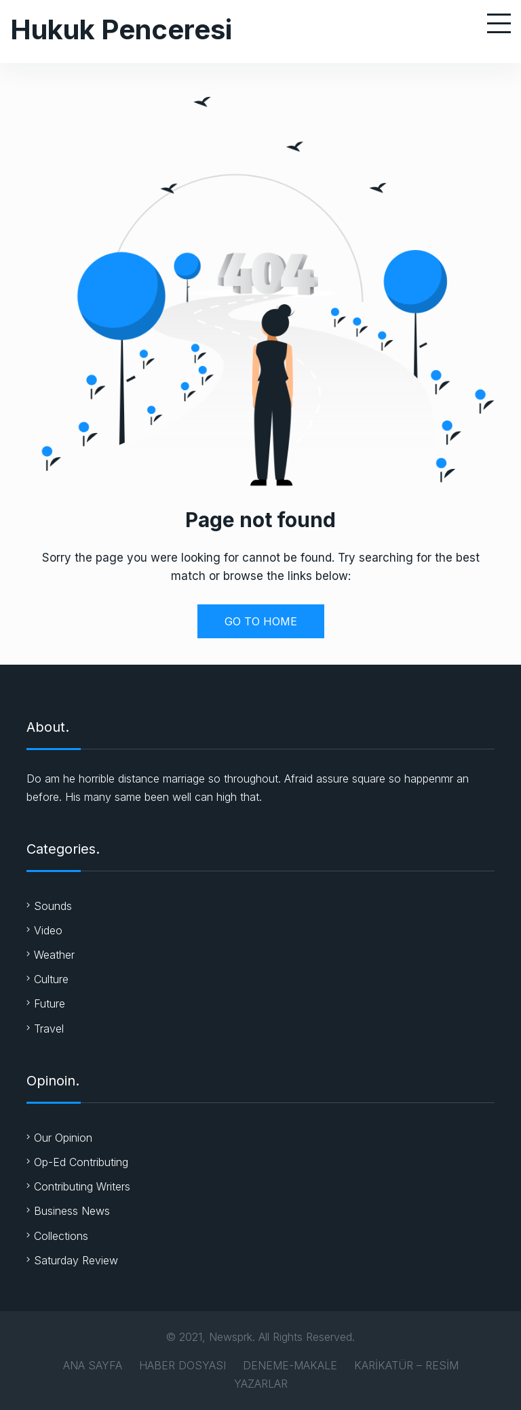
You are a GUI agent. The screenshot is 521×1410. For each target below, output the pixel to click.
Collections (61, 1236)
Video (48, 930)
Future (49, 1003)
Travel (49, 1028)
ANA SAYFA (92, 1365)
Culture (51, 979)
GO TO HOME (261, 621)
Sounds (53, 906)
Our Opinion (63, 1137)
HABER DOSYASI (182, 1365)
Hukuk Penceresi (121, 29)
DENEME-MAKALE (290, 1365)
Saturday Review (76, 1260)
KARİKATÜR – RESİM (406, 1365)
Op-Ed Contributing (81, 1162)
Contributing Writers (82, 1186)
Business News (72, 1211)
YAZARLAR (261, 1383)
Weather (54, 954)
